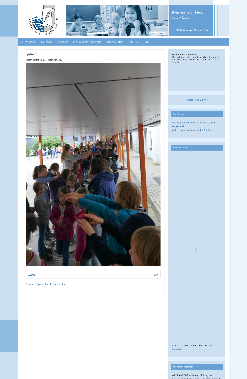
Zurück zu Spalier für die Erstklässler (45, 284)
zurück (32, 274)
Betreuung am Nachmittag (87, 41)
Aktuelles (134, 41)
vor (156, 274)
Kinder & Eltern (114, 41)
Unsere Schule (28, 41)
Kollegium (46, 41)
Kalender (177, 349)
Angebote (62, 41)
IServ (146, 41)
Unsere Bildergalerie (197, 99)
